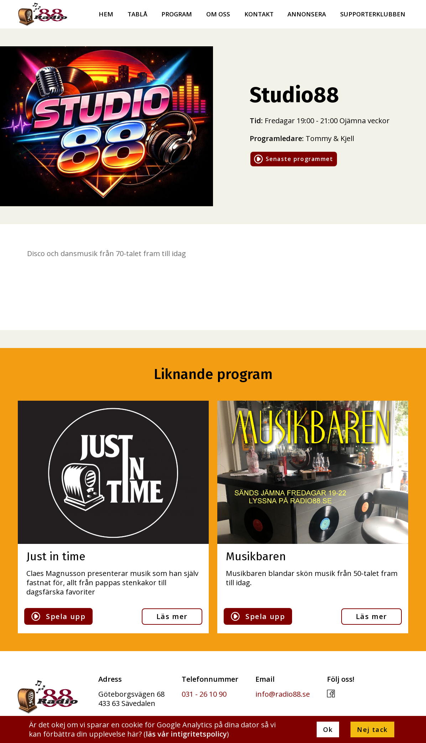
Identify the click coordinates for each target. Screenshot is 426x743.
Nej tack (372, 729)
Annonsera (306, 14)
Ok (328, 729)
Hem (106, 14)
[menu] (415, 12)
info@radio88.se (282, 694)
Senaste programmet (293, 159)
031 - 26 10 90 (204, 694)
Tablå (137, 14)
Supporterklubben (372, 14)
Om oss (218, 14)
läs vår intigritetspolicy (186, 734)
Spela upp (58, 616)
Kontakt (259, 14)
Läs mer (172, 616)
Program (176, 14)
